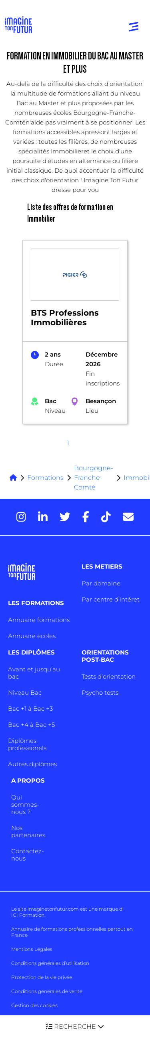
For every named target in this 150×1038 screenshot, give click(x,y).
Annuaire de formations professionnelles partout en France (72, 932)
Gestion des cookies (34, 1005)
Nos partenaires (28, 831)
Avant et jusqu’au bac (34, 672)
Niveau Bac (25, 692)
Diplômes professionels (27, 744)
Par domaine (101, 583)
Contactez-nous (27, 854)
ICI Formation (27, 915)
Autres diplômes (32, 764)
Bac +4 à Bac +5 (31, 724)
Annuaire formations (39, 620)
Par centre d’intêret (111, 599)
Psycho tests (100, 692)
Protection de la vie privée (41, 977)
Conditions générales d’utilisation (50, 963)
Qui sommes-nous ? (25, 804)
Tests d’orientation (109, 676)
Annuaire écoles (32, 636)
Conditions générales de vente (46, 991)
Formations (45, 477)
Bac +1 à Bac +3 (30, 708)
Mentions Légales (31, 949)
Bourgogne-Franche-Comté (93, 477)
